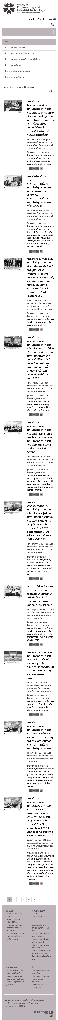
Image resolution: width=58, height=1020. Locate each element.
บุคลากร (31, 704)
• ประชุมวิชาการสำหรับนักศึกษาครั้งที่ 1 (40, 946)
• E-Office (35, 913)
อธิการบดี (44, 243)
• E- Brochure (37, 987)
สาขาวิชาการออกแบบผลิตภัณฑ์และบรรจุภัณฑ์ (40, 638)
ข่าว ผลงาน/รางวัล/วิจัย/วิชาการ (19, 53)
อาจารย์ (30, 246)
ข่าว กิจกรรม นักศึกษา (14, 47)
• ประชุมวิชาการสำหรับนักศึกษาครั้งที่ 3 (40, 935)
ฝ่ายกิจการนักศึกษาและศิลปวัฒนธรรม (38, 878)
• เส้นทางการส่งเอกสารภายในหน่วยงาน (15, 937)
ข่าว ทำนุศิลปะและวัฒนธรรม (17, 71)
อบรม (48, 164)
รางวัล (49, 634)
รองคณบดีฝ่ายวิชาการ (38, 785)
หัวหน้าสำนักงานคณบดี (43, 487)
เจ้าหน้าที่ (38, 246)
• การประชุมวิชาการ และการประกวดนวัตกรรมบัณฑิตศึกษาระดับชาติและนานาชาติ (41, 954)
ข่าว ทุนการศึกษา (12, 65)
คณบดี (32, 155)
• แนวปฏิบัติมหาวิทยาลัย (15, 933)
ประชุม (29, 232)
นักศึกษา (50, 628)
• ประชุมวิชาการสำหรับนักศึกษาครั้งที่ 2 (40, 941)
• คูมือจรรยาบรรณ (13, 919)
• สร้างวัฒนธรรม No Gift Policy (14, 929)
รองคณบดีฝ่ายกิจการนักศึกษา (40, 779)
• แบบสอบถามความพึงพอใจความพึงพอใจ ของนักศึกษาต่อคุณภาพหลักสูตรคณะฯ (15, 980)
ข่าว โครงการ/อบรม (14, 77)
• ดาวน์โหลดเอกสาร (39, 984)
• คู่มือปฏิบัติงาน (12, 922)
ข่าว (6, 41)
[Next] (4, 899)
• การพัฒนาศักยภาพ (14, 925)
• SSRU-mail (37, 916)
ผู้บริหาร (36, 232)
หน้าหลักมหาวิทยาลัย (36, 19)
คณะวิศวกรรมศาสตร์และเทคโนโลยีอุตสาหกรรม (40, 157)
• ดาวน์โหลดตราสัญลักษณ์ (38, 980)
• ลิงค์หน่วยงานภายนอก (41, 976)
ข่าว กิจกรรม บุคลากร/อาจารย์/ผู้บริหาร (22, 59)
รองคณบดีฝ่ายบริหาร (36, 164)
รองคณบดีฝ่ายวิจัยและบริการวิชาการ (39, 570)
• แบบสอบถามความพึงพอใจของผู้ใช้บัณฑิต (14, 972)
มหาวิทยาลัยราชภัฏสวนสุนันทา (39, 161)
